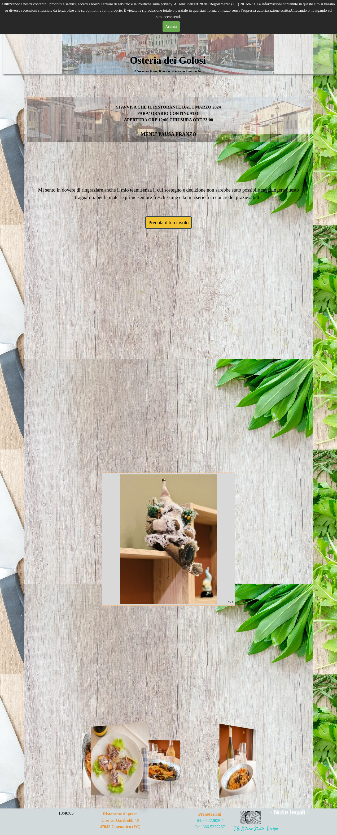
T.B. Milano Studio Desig (255, 829)
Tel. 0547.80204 (210, 820)
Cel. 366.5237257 (210, 827)
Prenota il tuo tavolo (168, 222)
